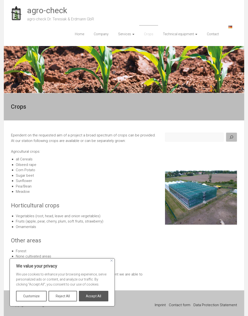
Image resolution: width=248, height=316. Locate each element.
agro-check (47, 10)
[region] (62, 282)
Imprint (160, 305)
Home (79, 34)
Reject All (63, 296)
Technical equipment (178, 34)
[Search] (231, 137)
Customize (31, 296)
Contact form (179, 305)
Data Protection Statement (215, 305)
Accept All (93, 296)
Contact (213, 34)
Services (124, 34)
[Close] (111, 260)
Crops (148, 34)
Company (101, 34)
